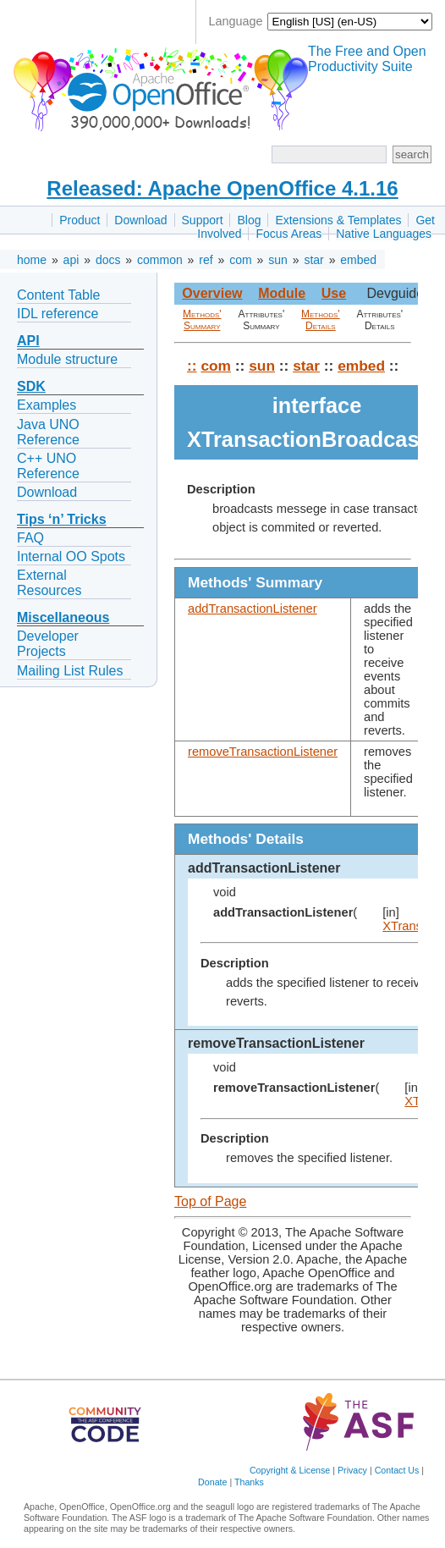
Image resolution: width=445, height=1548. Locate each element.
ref (205, 260)
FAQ (30, 538)
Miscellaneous (63, 617)
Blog (249, 220)
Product (79, 220)
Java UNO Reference (48, 432)
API (28, 340)
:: (192, 365)
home (32, 260)
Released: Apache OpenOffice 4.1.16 (222, 188)
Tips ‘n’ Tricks (62, 519)
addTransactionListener (252, 608)
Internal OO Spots (71, 556)
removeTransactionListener (263, 751)
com (240, 260)
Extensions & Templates (338, 220)
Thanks (249, 1482)
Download (140, 220)
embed (358, 260)
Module (281, 293)
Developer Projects (48, 643)
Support (202, 220)
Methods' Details (320, 320)
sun (278, 260)
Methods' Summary (202, 320)
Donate (212, 1482)
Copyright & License (290, 1470)
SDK (31, 386)
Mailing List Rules (70, 671)
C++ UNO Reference (48, 466)
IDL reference (57, 313)
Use (333, 293)
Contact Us (397, 1470)
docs (108, 260)
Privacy (352, 1470)
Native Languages (383, 233)
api (71, 260)
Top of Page (210, 1201)
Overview (212, 293)
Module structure (67, 359)
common (160, 260)
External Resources (49, 583)
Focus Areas (288, 233)
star (313, 260)
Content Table (58, 295)
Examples (46, 405)
